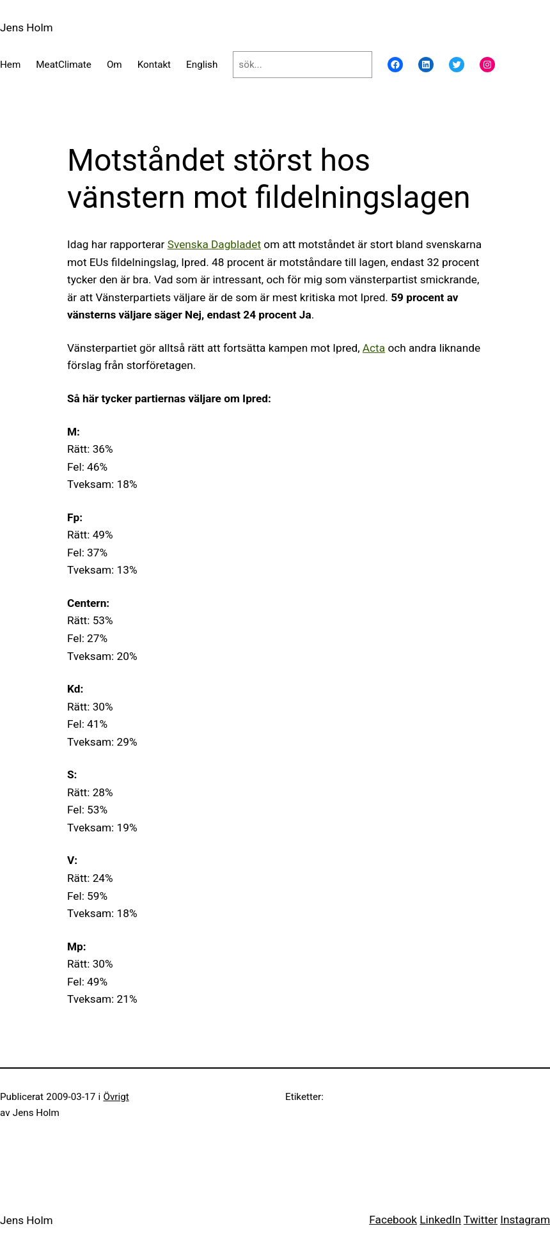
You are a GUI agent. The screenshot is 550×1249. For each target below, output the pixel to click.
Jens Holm (26, 27)
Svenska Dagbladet (214, 244)
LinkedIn (440, 1219)
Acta (374, 348)
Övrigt (116, 1097)
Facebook (393, 1219)
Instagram (525, 1219)
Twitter (481, 1219)
